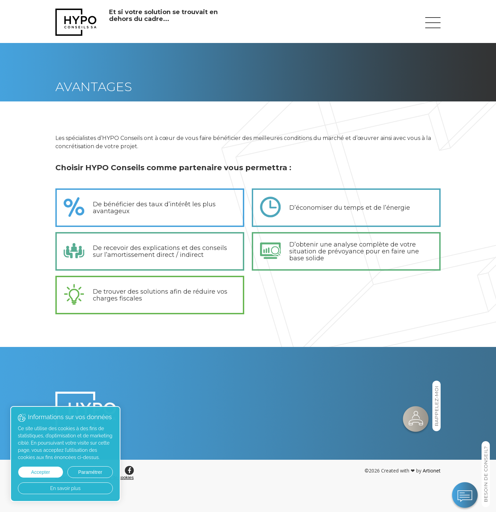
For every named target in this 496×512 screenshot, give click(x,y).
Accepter (40, 472)
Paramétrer (90, 472)
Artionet (432, 470)
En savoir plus (65, 488)
